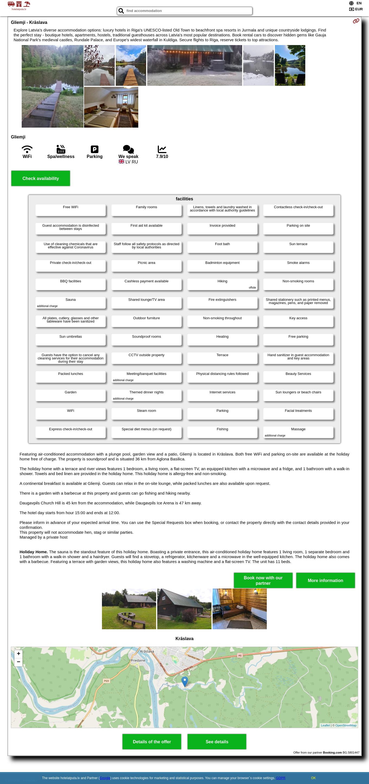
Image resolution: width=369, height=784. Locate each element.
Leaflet (325, 725)
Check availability (41, 178)
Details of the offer (152, 741)
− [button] (18, 662)
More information (325, 580)
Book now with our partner (263, 580)
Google (105, 778)
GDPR (280, 778)
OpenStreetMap (346, 725)
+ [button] (18, 654)
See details (217, 741)
